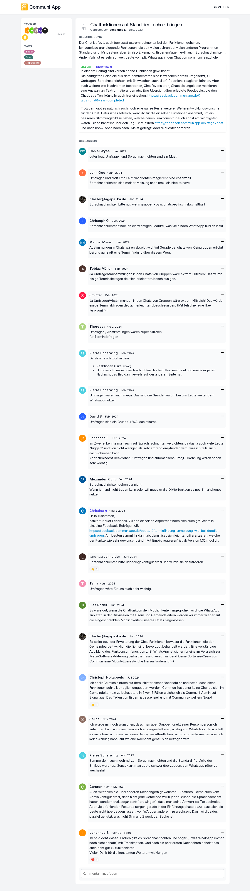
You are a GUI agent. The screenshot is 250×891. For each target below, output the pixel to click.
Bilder (29, 51)
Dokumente (32, 62)
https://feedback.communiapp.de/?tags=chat (189, 123)
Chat (29, 57)
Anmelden (221, 7)
